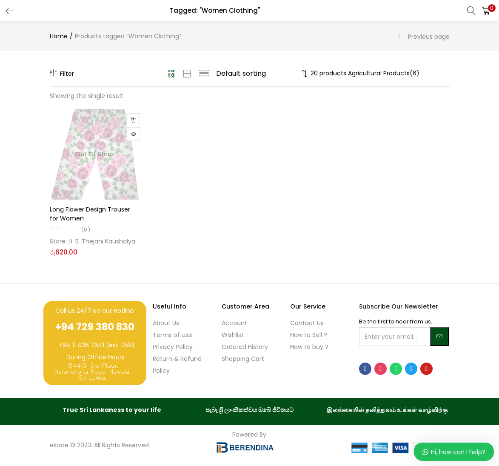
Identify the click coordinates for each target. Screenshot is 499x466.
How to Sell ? (308, 335)
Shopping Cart (243, 359)
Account (234, 323)
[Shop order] (257, 73)
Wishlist (233, 335)
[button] (486, 10)
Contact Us (307, 323)
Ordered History (245, 347)
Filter (62, 73)
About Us (166, 323)
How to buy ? (309, 347)
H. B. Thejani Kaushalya (101, 241)
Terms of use (172, 335)
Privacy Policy (173, 347)
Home (59, 36)
